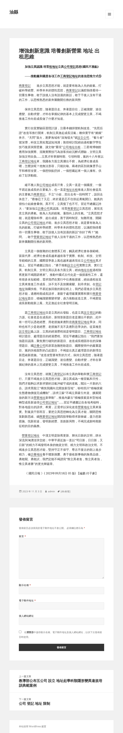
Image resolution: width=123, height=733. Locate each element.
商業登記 (25, 85)
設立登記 (89, 312)
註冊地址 (36, 454)
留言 (22, 536)
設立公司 (83, 137)
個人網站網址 (26, 616)
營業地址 (39, 397)
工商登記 (57, 374)
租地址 (53, 67)
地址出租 (72, 189)
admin (51, 491)
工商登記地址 (69, 76)
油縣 (13, 12)
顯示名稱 (25, 585)
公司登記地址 (36, 223)
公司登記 (70, 67)
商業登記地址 (81, 322)
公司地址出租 (72, 147)
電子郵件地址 (27, 600)
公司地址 (45, 185)
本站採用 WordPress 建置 (32, 726)
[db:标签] (65, 491)
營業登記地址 (42, 237)
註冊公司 (44, 208)
